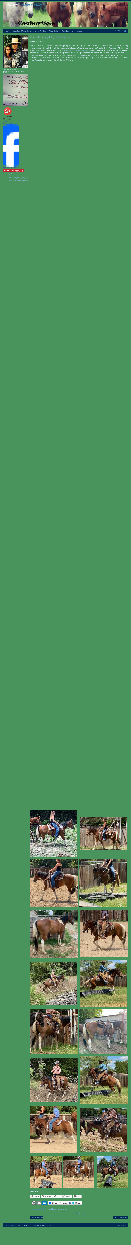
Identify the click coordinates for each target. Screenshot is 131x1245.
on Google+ (7, 119)
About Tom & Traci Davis (21, 31)
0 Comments (63, 37)
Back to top (120, 1225)
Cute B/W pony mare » (120, 1217)
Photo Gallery (54, 31)
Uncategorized (62, 1209)
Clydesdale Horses (23, 180)
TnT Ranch (7, 116)
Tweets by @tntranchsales (11, 174)
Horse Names (25, 177)
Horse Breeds (16, 177)
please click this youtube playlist (77, 50)
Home (7, 31)
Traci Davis (11, 5)
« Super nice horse (37, 1217)
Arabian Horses (12, 180)
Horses (9, 177)
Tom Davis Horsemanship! (72, 31)
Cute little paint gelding (42, 37)
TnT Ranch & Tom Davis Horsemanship (11, 122)
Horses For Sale (40, 31)
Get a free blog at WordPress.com (41, 1225)
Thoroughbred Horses (22, 179)
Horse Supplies (11, 179)
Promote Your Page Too (11, 167)
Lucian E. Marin (22, 1225)
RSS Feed (119, 31)
